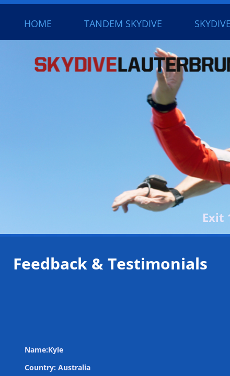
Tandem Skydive (123, 23)
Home (38, 23)
